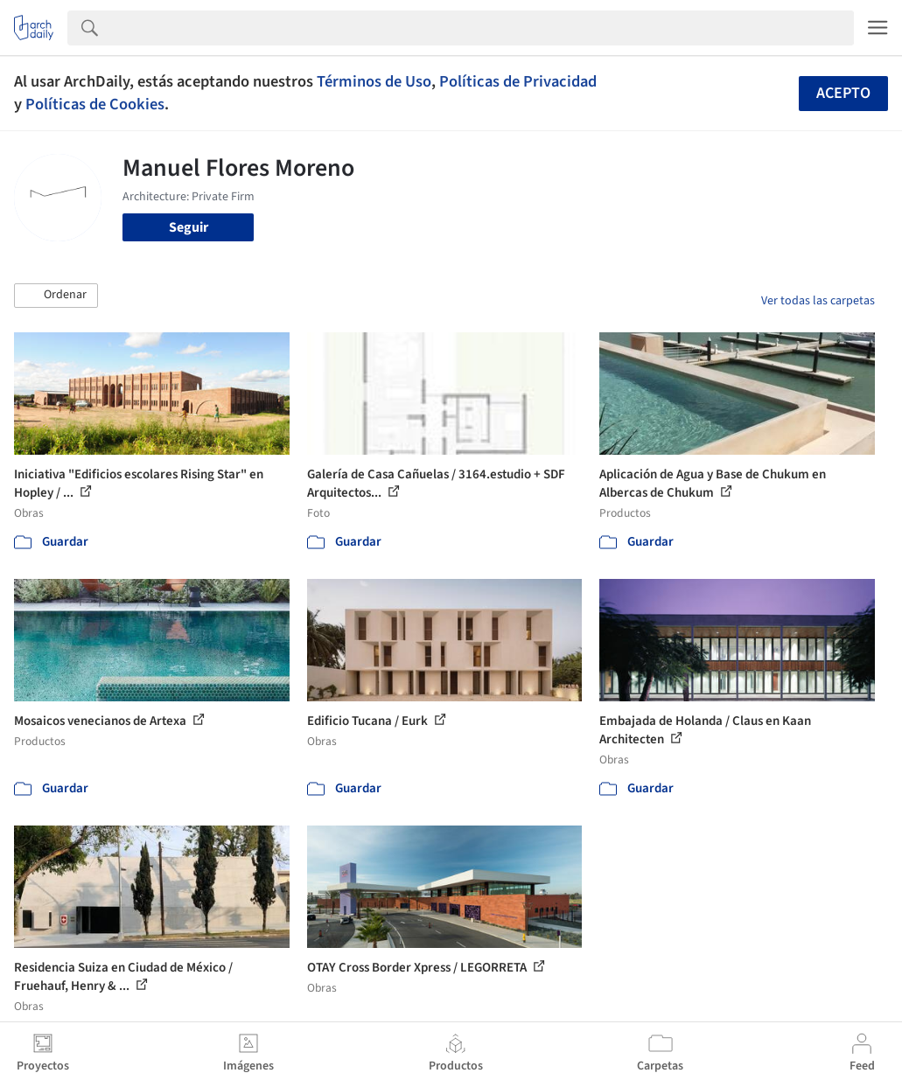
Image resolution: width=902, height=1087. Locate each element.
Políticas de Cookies (94, 104)
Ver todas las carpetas (818, 301)
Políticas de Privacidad (518, 81)
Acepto (843, 93)
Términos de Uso (374, 81)
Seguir (188, 227)
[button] (56, 295)
